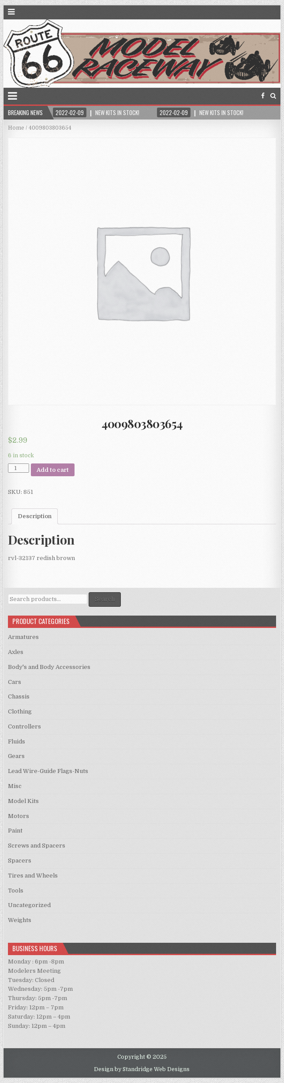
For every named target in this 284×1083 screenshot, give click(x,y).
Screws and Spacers (36, 845)
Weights (19, 920)
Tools (15, 890)
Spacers (19, 860)
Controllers (24, 726)
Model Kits (23, 801)
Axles (15, 652)
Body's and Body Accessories (49, 667)
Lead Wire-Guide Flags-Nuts (48, 771)
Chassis (19, 696)
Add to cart (53, 470)
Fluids (16, 741)
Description (35, 516)
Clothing (20, 711)
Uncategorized (29, 905)
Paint (15, 830)
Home (16, 128)
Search (105, 599)
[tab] (34, 516)
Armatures (23, 637)
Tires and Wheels (33, 875)
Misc (15, 786)
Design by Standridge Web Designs (142, 1069)
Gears (16, 756)
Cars (14, 682)
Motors (18, 816)
